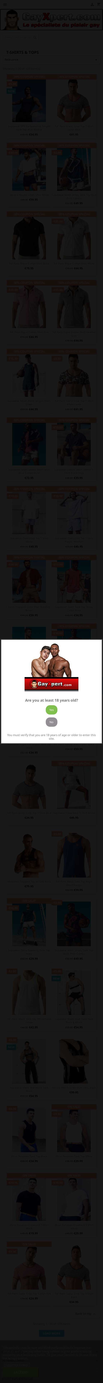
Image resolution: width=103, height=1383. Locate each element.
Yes (51, 710)
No (51, 722)
